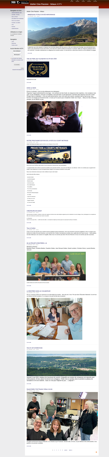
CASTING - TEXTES (15, 14)
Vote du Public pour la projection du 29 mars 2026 (42, 58)
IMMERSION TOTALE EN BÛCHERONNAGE (41, 14)
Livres (13, 41)
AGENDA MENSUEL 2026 (17, 12)
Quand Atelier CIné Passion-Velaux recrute (39, 389)
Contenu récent (14, 45)
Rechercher (14, 43)
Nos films (95, 1)
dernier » (70, 450)
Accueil (71, 1)
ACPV (46, 4)
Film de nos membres (16, 20)
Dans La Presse (15, 16)
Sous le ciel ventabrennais (34, 348)
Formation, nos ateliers (16, 22)
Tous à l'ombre (31, 228)
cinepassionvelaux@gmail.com (18, 69)
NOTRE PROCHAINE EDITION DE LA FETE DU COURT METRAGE (47, 140)
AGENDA (77, 1)
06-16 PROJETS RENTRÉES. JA (37, 243)
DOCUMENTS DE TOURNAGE (17, 18)
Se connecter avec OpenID (17, 58)
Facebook (89, 1)
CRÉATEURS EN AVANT (34, 211)
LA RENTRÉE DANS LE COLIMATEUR (38, 291)
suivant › (66, 450)
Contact (83, 1)
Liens (13, 24)
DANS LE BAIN (31, 88)
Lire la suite (30, 53)
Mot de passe (17, 54)
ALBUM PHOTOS (15, 28)
